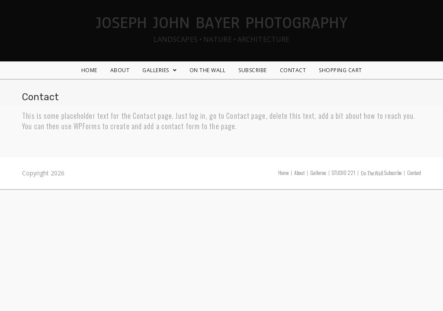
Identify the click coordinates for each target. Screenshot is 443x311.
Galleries (318, 172)
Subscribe (392, 172)
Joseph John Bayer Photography (221, 27)
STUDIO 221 (343, 172)
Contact (414, 172)
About (299, 172)
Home (283, 172)
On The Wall (372, 173)
